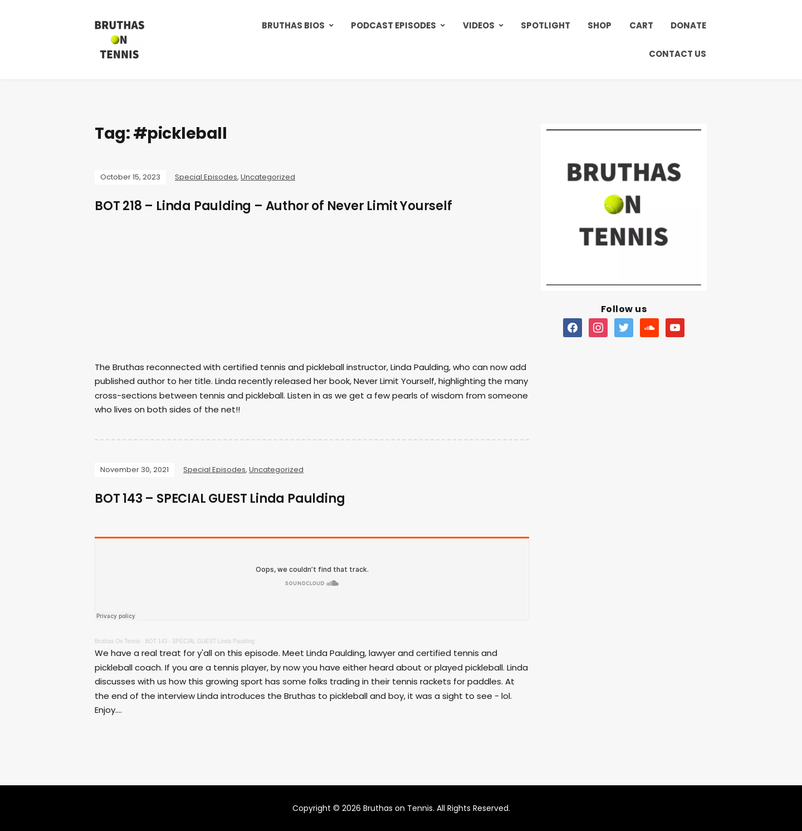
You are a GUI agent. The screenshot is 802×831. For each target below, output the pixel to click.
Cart (641, 25)
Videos (479, 25)
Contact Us (677, 54)
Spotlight (545, 25)
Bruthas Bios (293, 25)
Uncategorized (268, 177)
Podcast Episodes (393, 25)
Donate (688, 25)
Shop (600, 25)
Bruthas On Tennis (117, 641)
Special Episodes (206, 177)
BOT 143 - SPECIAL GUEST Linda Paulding (200, 641)
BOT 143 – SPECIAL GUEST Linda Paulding (220, 498)
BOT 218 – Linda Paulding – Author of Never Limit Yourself (273, 206)
